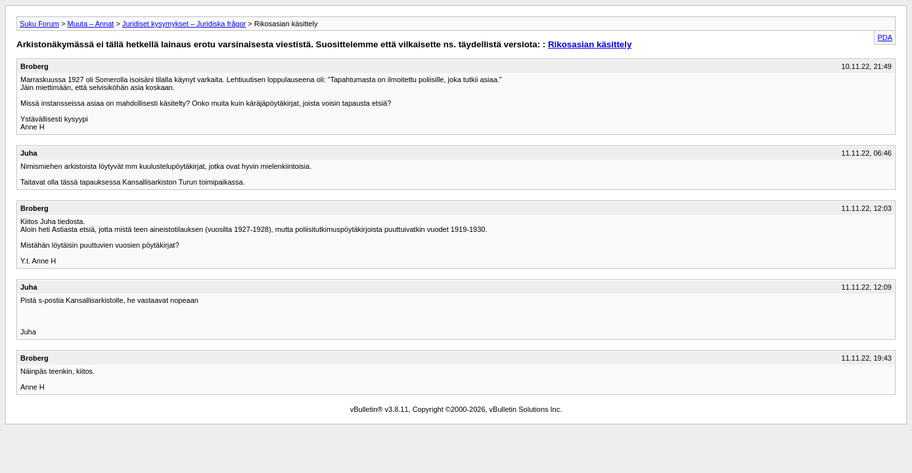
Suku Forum (39, 24)
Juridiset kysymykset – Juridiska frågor (184, 24)
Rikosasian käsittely (589, 44)
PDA (884, 37)
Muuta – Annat (90, 24)
